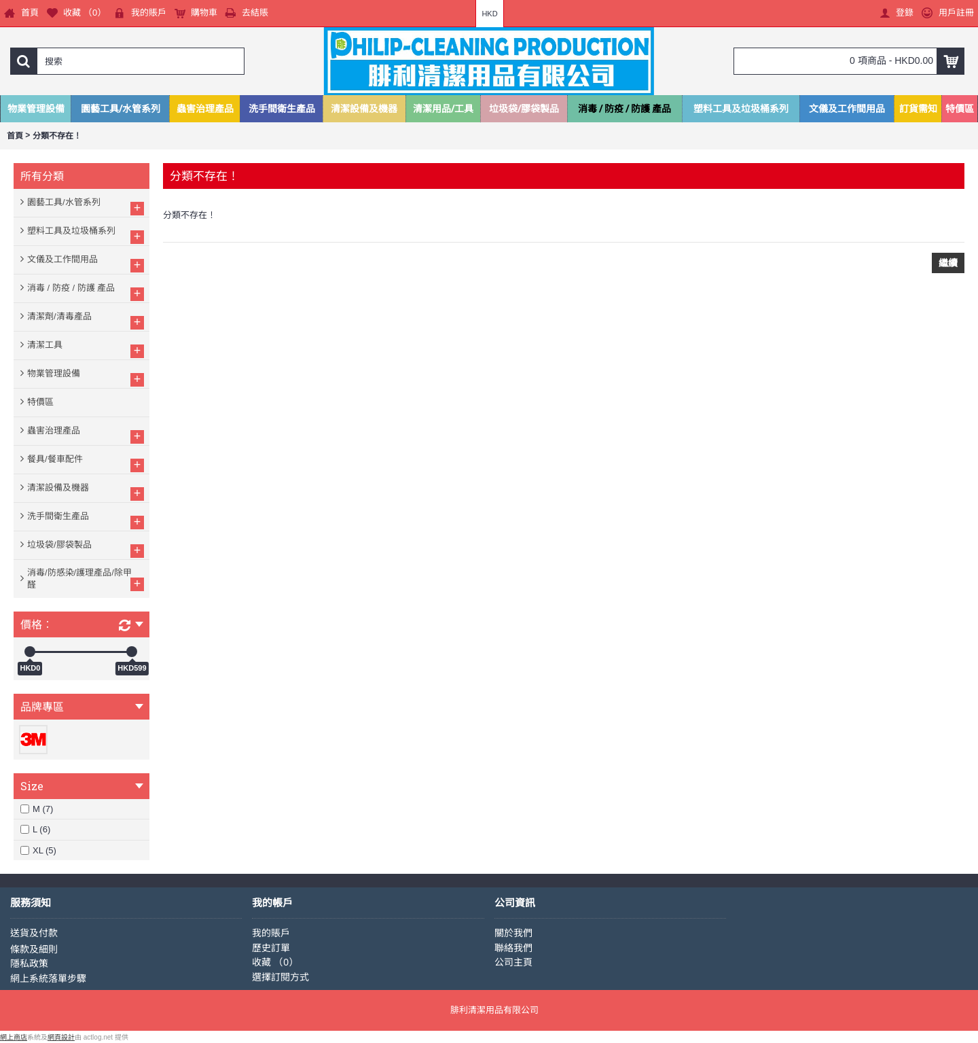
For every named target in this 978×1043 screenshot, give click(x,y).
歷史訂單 (271, 947)
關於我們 (513, 932)
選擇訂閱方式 (280, 977)
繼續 (948, 263)
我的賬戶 (271, 932)
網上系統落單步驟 (48, 978)
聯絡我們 (513, 947)
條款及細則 (34, 949)
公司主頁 (513, 962)
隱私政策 (29, 963)
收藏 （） (275, 962)
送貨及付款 (34, 932)
